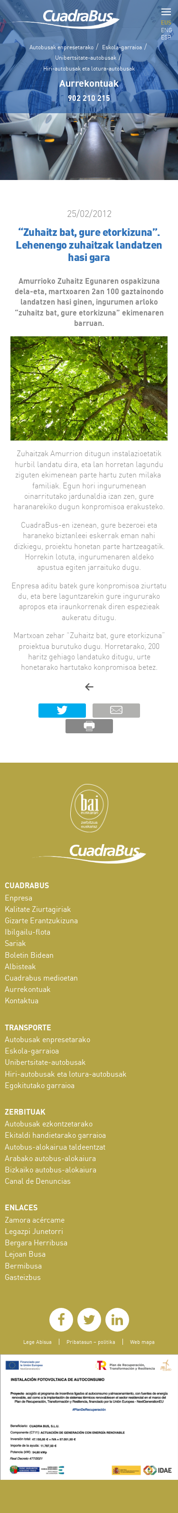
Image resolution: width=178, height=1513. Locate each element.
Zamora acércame (35, 1220)
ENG (166, 30)
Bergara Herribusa (36, 1242)
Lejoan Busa (25, 1254)
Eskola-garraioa (122, 47)
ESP (166, 37)
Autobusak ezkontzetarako (49, 1123)
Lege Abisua (37, 1342)
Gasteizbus (23, 1277)
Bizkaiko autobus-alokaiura (50, 1169)
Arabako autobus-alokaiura (50, 1158)
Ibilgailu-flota (27, 932)
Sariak (15, 943)
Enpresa (18, 897)
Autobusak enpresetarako (61, 47)
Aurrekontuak (89, 83)
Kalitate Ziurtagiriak (38, 909)
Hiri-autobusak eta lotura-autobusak (89, 68)
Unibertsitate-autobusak (85, 57)
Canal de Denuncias (38, 1181)
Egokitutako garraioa (40, 1085)
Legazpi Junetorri (34, 1231)
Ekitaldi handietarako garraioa (55, 1135)
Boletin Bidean (29, 955)
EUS (166, 22)
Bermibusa (23, 1265)
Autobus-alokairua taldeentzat (55, 1147)
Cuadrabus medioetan (41, 977)
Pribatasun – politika (90, 1342)
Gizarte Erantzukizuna (41, 920)
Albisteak (20, 966)
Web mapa (142, 1342)
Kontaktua (21, 1000)
